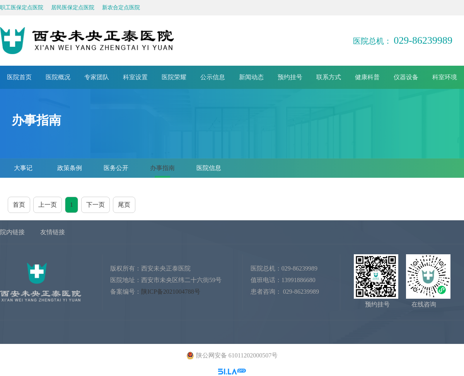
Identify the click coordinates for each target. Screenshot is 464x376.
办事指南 (162, 168)
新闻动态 (251, 77)
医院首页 (19, 77)
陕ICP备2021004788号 (170, 291)
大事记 (23, 168)
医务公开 (116, 168)
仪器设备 (406, 77)
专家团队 (96, 77)
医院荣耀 (174, 77)
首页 (19, 204)
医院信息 (208, 168)
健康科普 (367, 77)
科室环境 (444, 77)
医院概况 (58, 77)
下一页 (95, 204)
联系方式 (328, 77)
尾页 (124, 204)
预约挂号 (290, 77)
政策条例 (69, 168)
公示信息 (212, 77)
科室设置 (135, 77)
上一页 (47, 204)
